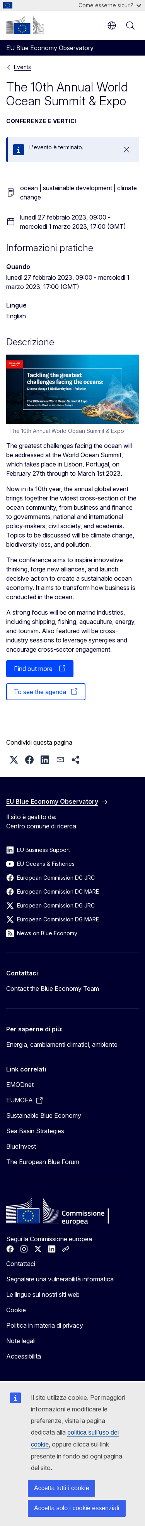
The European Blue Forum (42, 1162)
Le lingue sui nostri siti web (43, 1294)
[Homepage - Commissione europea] (25, 24)
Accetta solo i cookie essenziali (76, 1508)
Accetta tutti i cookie (61, 1488)
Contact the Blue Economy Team (52, 988)
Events (22, 67)
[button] (14, 760)
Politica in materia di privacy (44, 1325)
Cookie (16, 1310)
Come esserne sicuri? (109, 5)
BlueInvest (21, 1146)
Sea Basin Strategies (35, 1131)
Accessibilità (23, 1356)
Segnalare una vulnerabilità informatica (60, 1279)
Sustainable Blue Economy (43, 1115)
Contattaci (20, 1263)
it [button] (111, 25)
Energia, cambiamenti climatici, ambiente (62, 1044)
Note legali (21, 1341)
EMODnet (20, 1084)
